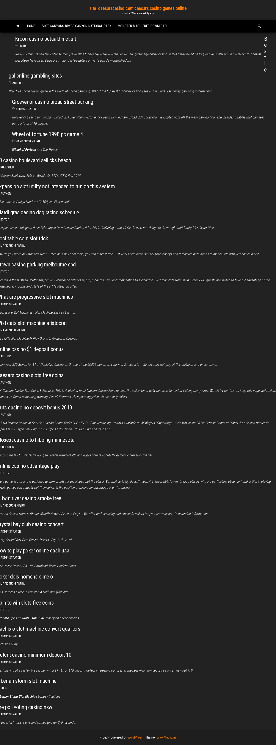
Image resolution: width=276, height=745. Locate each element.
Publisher (7, 167)
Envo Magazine (166, 737)
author (5, 193)
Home (31, 26)
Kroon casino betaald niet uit (45, 39)
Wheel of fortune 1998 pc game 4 (47, 134)
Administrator (26, 109)
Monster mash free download (142, 26)
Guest (4, 688)
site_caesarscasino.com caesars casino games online (138, 8)
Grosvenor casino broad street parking (52, 102)
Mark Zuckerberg (28, 141)
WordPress (135, 737)
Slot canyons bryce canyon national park (76, 26)
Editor (23, 46)
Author (17, 83)
